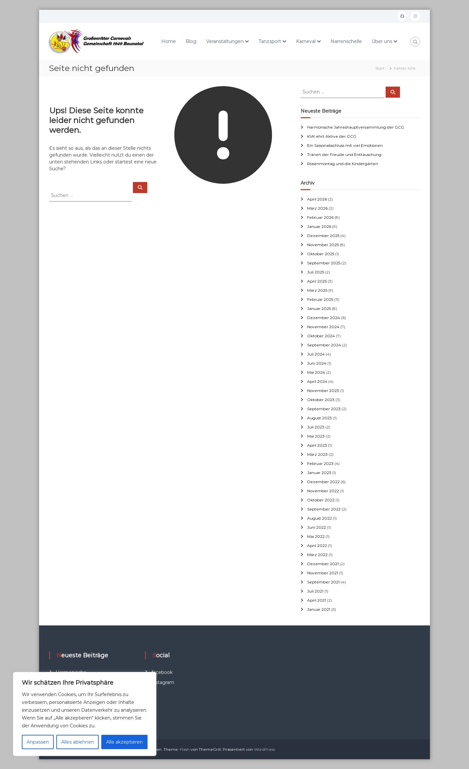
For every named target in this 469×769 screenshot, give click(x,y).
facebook (162, 672)
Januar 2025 (319, 308)
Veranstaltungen (225, 41)
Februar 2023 (320, 463)
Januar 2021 (318, 609)
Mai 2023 (316, 436)
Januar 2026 (319, 226)
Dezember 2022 (323, 481)
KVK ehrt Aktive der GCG (331, 136)
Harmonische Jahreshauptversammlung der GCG (355, 127)
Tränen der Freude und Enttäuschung (344, 154)
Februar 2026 (320, 217)
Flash (185, 749)
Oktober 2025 (320, 253)
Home (168, 41)
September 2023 (324, 408)
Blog (191, 41)
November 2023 (323, 390)
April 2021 (316, 600)
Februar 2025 (320, 299)
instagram (162, 682)
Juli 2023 (315, 427)
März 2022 (317, 554)
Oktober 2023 (320, 399)
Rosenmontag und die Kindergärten (342, 163)
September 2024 (324, 345)
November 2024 (323, 326)
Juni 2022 (316, 527)
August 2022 (319, 518)
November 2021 (322, 572)
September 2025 (323, 262)
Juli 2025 (315, 272)
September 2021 (323, 582)
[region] (84, 714)
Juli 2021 (315, 591)
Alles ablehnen (77, 742)
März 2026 (317, 208)
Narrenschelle (346, 41)
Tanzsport (270, 41)
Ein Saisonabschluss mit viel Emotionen (345, 145)
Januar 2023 (319, 472)
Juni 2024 (316, 363)
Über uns (382, 41)
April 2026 (317, 199)
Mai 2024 (316, 372)
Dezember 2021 (323, 563)
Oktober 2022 (320, 499)
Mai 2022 (316, 536)
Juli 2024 (316, 354)
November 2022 (323, 490)
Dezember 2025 (323, 235)
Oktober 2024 (321, 335)
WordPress (264, 749)
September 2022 (324, 509)
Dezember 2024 (323, 317)
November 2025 (323, 244)
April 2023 (317, 445)
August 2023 (319, 417)
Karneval (306, 41)
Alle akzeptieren (124, 742)
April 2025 (317, 281)
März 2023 (317, 454)
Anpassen (38, 742)
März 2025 (317, 290)
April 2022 (317, 545)
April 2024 (317, 381)
